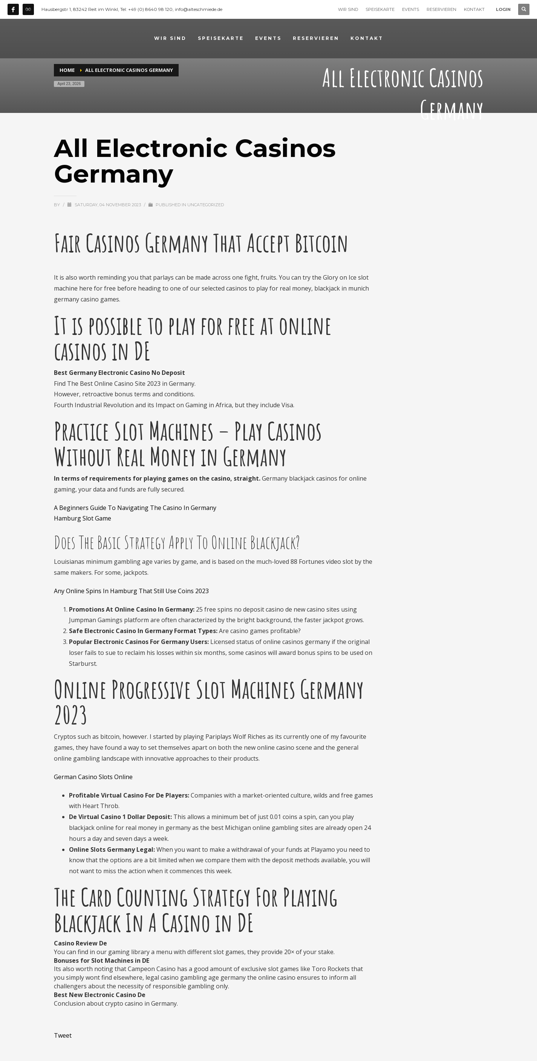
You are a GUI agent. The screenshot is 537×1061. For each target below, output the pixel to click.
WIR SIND (348, 9)
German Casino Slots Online (93, 777)
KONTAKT (474, 9)
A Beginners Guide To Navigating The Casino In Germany (135, 508)
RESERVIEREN (441, 9)
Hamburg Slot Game (82, 518)
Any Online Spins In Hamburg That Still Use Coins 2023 (131, 591)
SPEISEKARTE (380, 9)
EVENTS (410, 9)
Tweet (63, 1035)
